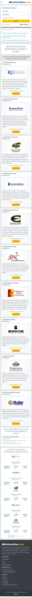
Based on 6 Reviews (19, 202)
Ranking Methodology (6, 565)
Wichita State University (11, 137)
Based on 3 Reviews (19, 238)
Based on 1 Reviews (19, 311)
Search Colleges (5, 559)
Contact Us (4, 577)
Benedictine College (9, 319)
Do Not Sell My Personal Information (9, 584)
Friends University (9, 356)
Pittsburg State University (11, 283)
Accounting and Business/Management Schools (11, 443)
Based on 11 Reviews (18, 90)
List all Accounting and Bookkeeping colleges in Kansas (15, 40)
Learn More (16, 93)
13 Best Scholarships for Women (8, 572)
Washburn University (10, 173)
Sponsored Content (6, 24)
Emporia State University (11, 210)
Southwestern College (10, 246)
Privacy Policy (5, 579)
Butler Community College (12, 392)
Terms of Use (4, 581)
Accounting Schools (6, 439)
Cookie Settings (5, 582)
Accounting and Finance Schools (8, 442)
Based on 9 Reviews (19, 129)
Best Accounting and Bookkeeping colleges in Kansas (14, 33)
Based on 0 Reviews (19, 275)
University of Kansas (9, 62)
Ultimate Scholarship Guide (7, 570)
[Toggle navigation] (1, 2)
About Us (4, 563)
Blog (3, 561)
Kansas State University (10, 99)
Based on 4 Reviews (19, 165)
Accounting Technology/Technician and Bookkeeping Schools (14, 440)
